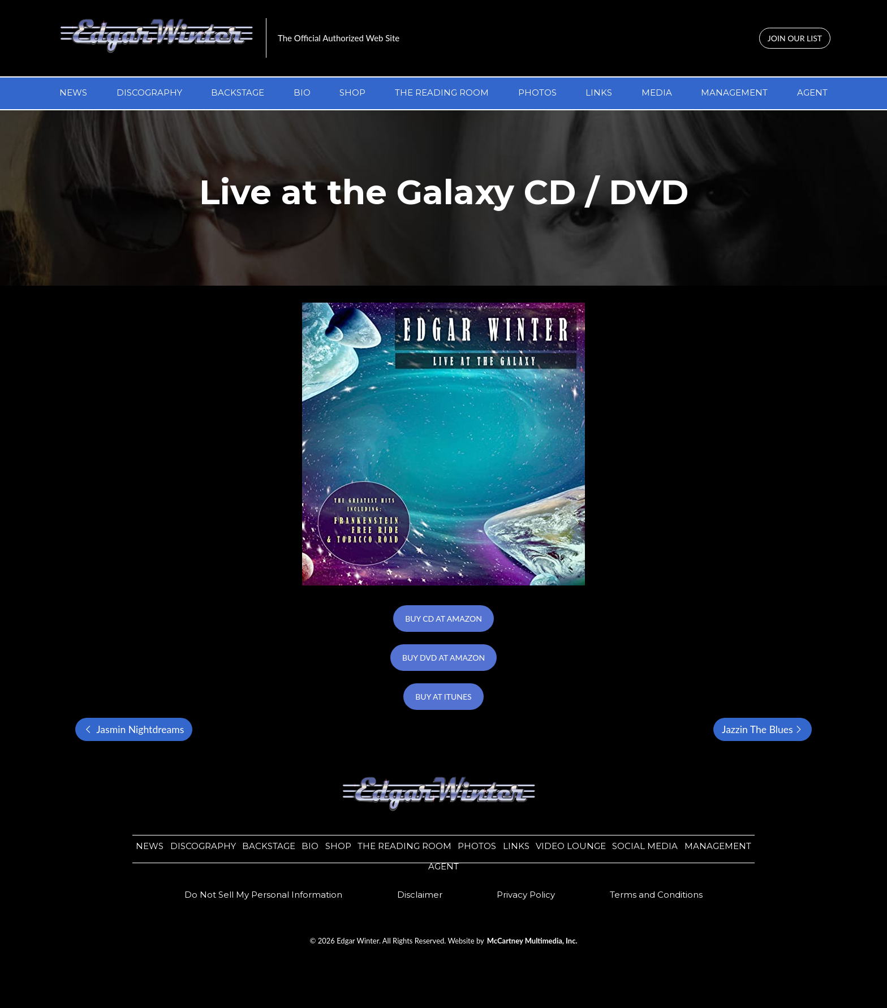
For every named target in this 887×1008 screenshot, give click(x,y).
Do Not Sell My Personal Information (263, 894)
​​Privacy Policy (526, 894)
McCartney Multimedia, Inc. (532, 940)
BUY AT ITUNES (443, 696)
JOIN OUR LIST (795, 38)
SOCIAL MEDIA (645, 846)
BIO (302, 92)
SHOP (352, 92)
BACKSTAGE (237, 92)
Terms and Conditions (656, 894)
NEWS (73, 92)
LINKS (598, 92)
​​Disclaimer (419, 894)
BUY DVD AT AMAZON (443, 657)
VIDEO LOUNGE (571, 846)
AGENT (812, 92)
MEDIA (656, 92)
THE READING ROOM (442, 92)
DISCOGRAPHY (149, 92)
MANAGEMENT (734, 92)
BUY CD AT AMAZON (443, 618)
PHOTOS (537, 92)
